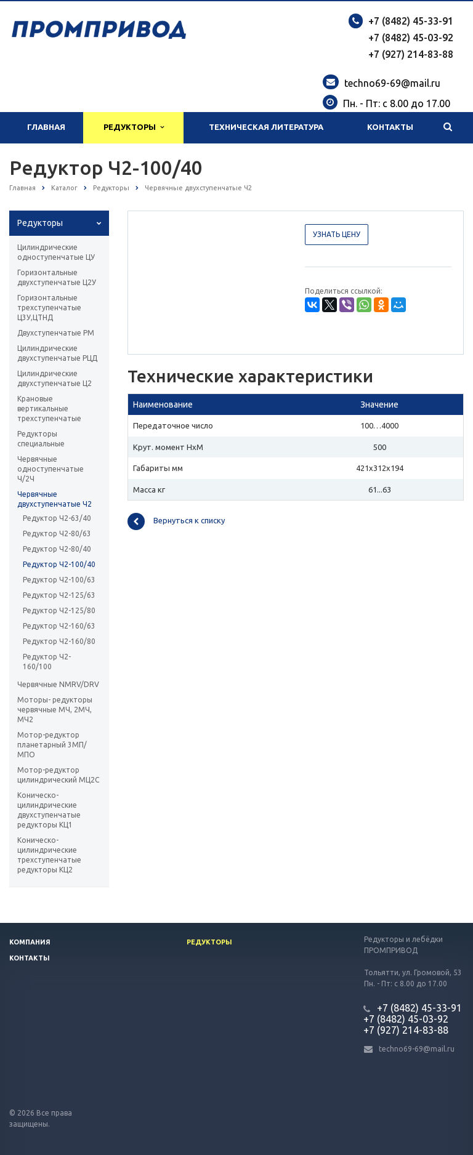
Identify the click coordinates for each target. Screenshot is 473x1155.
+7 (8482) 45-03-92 (410, 37)
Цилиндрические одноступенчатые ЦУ (56, 252)
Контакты (390, 127)
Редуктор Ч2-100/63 (59, 580)
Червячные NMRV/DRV (58, 684)
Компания (30, 942)
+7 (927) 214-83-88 (410, 54)
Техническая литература (266, 127)
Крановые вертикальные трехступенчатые (49, 408)
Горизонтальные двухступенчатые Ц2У (56, 277)
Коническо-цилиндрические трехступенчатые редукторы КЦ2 (49, 855)
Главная (46, 127)
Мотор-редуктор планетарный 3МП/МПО (52, 745)
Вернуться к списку (176, 521)
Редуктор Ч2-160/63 (59, 626)
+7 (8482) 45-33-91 (410, 20)
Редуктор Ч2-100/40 (59, 564)
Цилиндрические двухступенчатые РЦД (57, 353)
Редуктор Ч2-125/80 (59, 610)
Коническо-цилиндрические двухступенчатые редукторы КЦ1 (49, 810)
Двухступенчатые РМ (55, 333)
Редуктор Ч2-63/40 (57, 518)
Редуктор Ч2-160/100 (47, 661)
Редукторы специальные (41, 439)
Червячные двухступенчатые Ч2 (54, 499)
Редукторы (133, 127)
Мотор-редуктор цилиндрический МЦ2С (58, 775)
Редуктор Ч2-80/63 (57, 533)
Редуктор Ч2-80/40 (57, 549)
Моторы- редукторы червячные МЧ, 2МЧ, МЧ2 (54, 709)
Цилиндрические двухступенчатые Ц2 (54, 378)
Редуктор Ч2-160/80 (59, 641)
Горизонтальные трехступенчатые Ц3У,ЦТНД (49, 307)
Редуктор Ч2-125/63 (59, 595)
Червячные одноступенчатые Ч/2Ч (50, 469)
